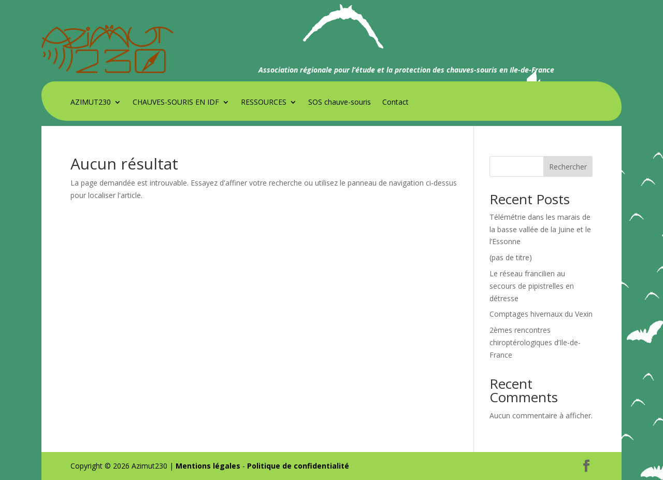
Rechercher (568, 167)
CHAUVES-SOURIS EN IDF (176, 102)
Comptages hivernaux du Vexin (541, 314)
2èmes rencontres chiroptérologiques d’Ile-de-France (535, 342)
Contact (395, 102)
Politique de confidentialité (298, 466)
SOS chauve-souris (339, 102)
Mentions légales (208, 466)
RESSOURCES (263, 102)
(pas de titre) (510, 257)
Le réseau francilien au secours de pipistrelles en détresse (531, 286)
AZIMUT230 (90, 102)
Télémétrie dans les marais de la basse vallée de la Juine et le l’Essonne (540, 229)
